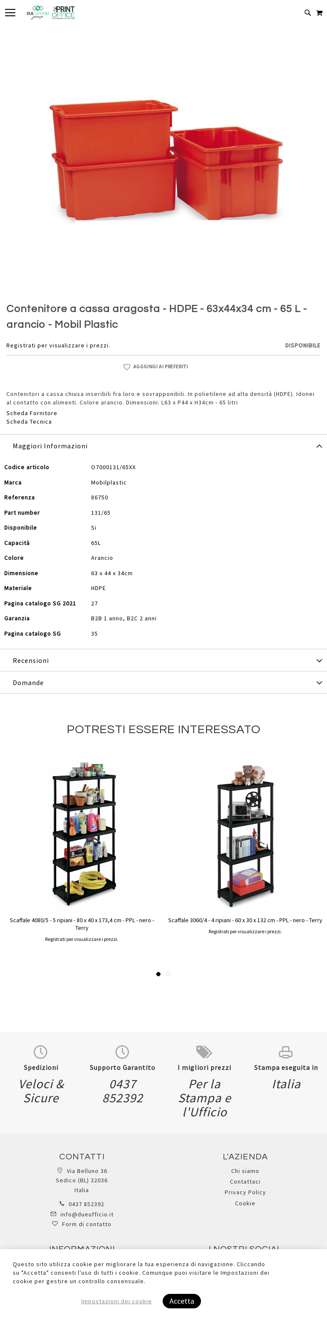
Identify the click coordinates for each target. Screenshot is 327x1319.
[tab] (163, 445)
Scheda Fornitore (31, 413)
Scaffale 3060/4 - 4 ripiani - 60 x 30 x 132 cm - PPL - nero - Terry (245, 920)
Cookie (245, 1203)
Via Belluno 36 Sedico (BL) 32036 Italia (82, 1180)
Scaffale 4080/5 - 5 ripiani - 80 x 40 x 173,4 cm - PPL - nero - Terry (82, 924)
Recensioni (31, 660)
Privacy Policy (245, 1192)
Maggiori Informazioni (50, 446)
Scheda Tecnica (29, 421)
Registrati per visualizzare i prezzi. (58, 345)
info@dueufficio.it (87, 1214)
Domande (28, 682)
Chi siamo (245, 1171)
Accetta (181, 1301)
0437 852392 (86, 1204)
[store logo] (50, 13)
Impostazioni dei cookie (116, 1301)
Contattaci (245, 1181)
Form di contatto (87, 1224)
